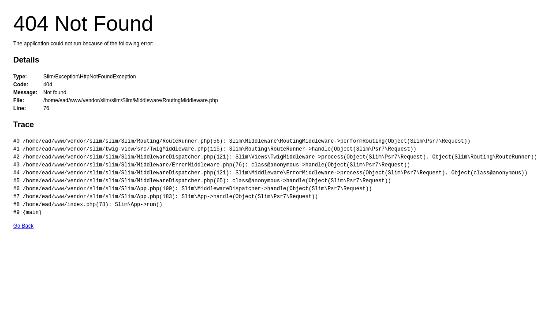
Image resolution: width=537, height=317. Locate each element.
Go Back (23, 226)
